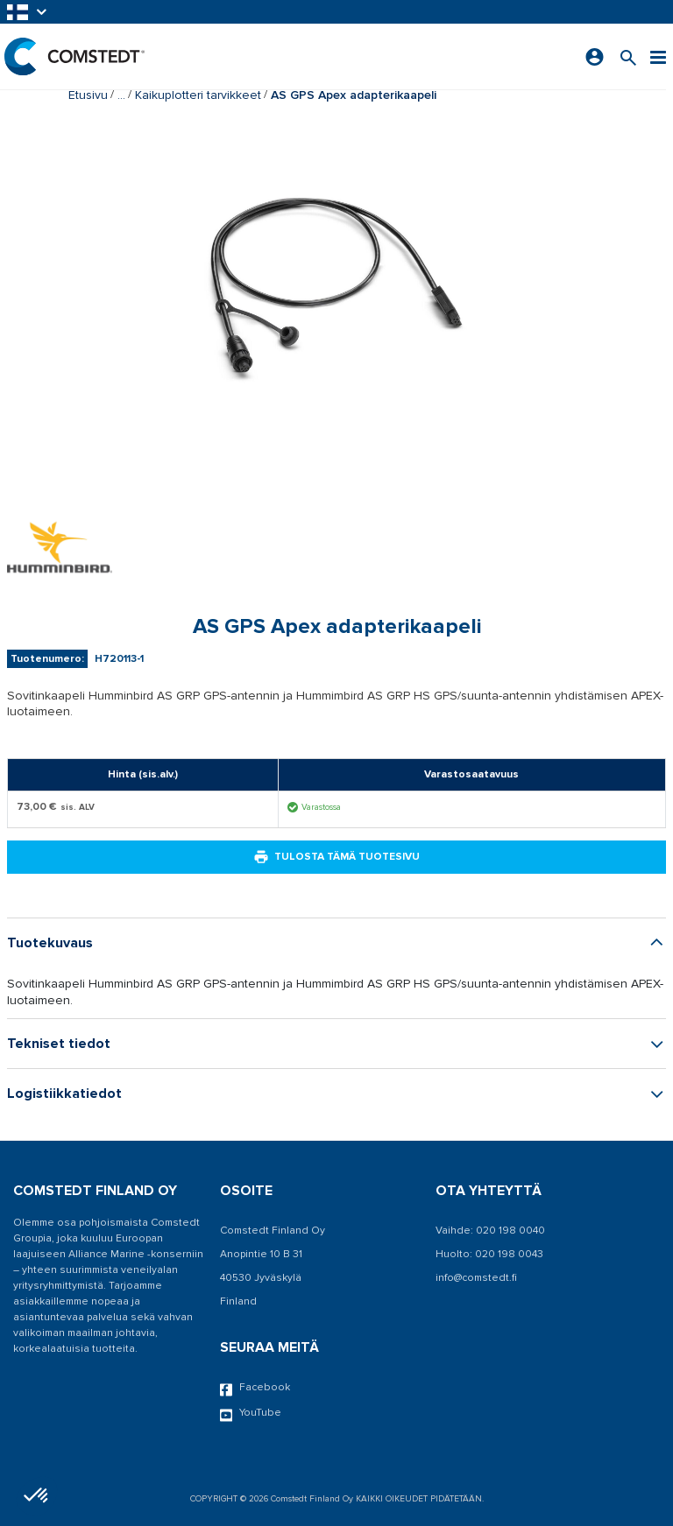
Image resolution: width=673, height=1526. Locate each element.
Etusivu (88, 95)
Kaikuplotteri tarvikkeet (198, 95)
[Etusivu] (74, 56)
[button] (28, 12)
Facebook (255, 1388)
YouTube (250, 1414)
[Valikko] (658, 56)
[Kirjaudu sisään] (594, 56)
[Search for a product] (628, 56)
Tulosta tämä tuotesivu (336, 857)
